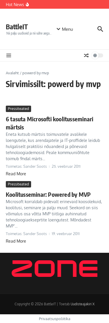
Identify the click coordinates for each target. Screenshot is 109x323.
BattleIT (17, 26)
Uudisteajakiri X (82, 304)
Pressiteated (18, 108)
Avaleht (12, 73)
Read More (16, 173)
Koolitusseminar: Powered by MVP (48, 194)
